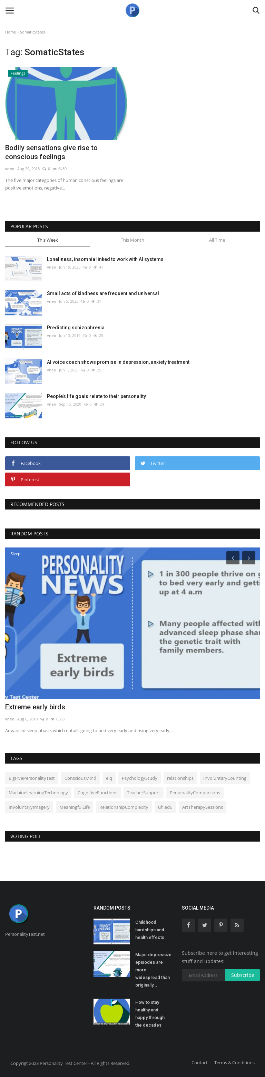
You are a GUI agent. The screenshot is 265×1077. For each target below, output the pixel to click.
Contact (200, 1062)
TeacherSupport (143, 792)
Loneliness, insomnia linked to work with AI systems (105, 259)
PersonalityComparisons (195, 792)
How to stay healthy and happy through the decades (150, 1014)
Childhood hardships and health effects (149, 930)
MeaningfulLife (74, 807)
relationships (180, 778)
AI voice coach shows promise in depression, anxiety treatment (118, 362)
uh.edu (165, 807)
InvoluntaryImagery (29, 807)
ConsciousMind (80, 778)
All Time (217, 240)
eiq (109, 778)
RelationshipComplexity (123, 807)
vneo (9, 168)
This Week (47, 240)
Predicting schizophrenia (76, 327)
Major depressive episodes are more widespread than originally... (153, 970)
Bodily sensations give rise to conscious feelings (51, 152)
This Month (132, 240)
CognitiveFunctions (97, 792)
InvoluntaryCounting (224, 778)
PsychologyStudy (139, 778)
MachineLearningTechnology (38, 792)
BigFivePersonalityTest (32, 778)
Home (10, 32)
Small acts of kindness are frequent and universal (103, 293)
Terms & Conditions (234, 1062)
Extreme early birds (35, 707)
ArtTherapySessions (202, 807)
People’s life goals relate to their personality (96, 396)
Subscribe (242, 975)
